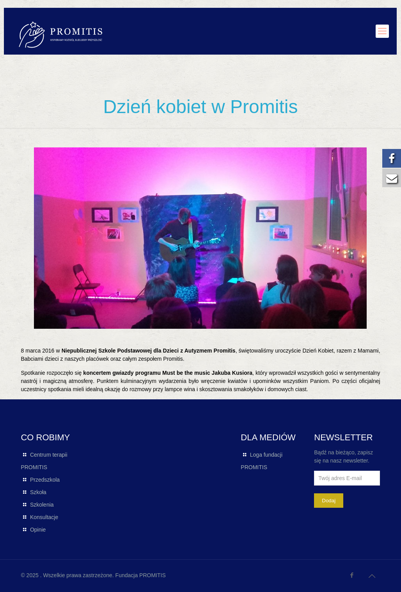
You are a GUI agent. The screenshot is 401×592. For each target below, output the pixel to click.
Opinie (38, 529)
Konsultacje (44, 517)
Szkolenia (42, 505)
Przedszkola (45, 480)
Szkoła (38, 492)
